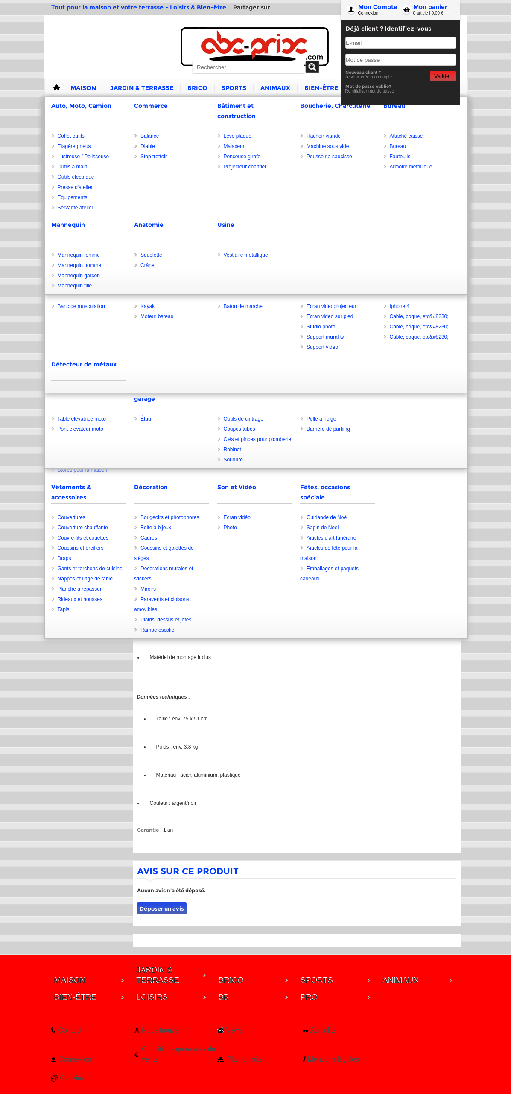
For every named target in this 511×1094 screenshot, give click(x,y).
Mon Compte (377, 7)
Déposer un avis (162, 908)
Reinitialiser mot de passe (369, 91)
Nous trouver (161, 1030)
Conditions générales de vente (179, 1054)
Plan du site (245, 1059)
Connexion (368, 13)
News (233, 1030)
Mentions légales (333, 1059)
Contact (70, 1030)
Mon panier (430, 7)
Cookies (72, 1078)
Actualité (323, 1030)
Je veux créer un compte (368, 77)
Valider (442, 76)
